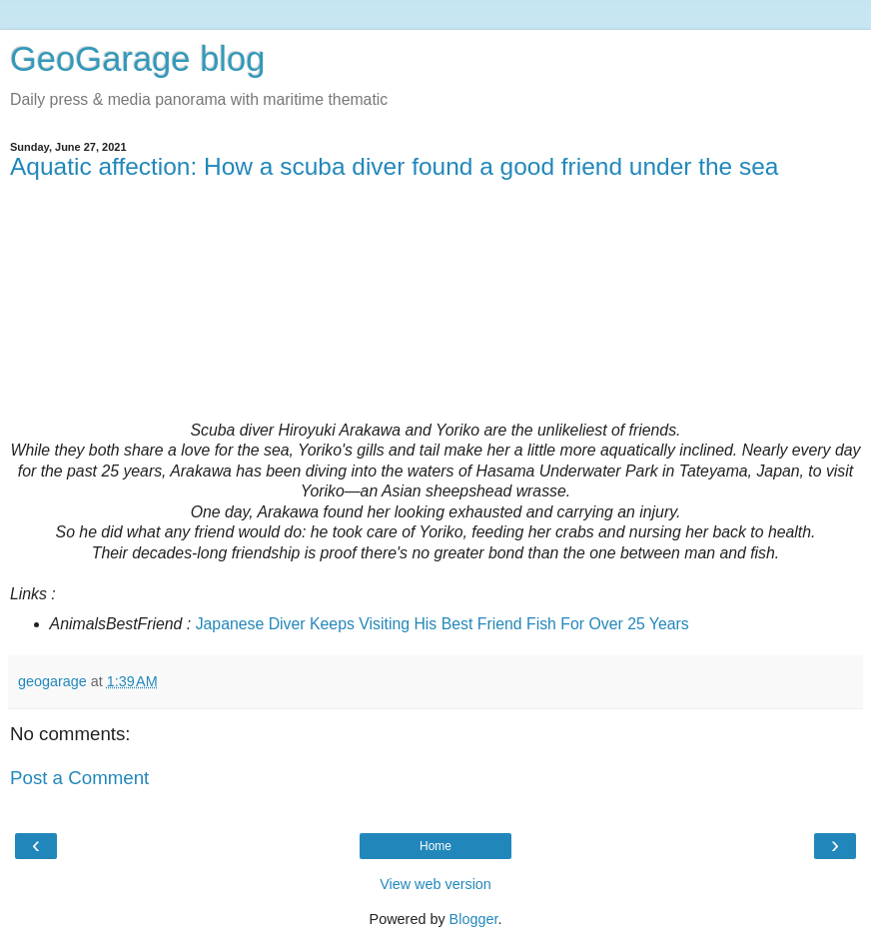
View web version (435, 884)
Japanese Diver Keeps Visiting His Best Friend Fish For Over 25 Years (442, 623)
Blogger (473, 919)
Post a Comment (79, 777)
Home (435, 846)
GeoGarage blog (137, 59)
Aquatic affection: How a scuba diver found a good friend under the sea (394, 166)
